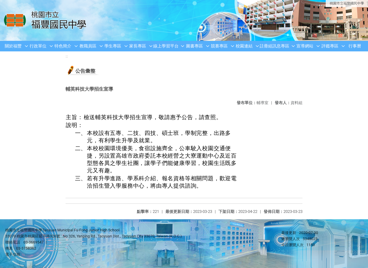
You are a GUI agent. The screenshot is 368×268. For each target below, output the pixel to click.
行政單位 (38, 45)
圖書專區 (194, 45)
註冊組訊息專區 (274, 45)
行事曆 (354, 45)
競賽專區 (219, 45)
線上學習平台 (166, 45)
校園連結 (244, 45)
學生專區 (112, 45)
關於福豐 (13, 45)
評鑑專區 (330, 45)
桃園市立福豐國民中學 (347, 3)
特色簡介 (62, 45)
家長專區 (137, 45)
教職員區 (88, 45)
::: (67, 57)
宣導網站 (304, 45)
